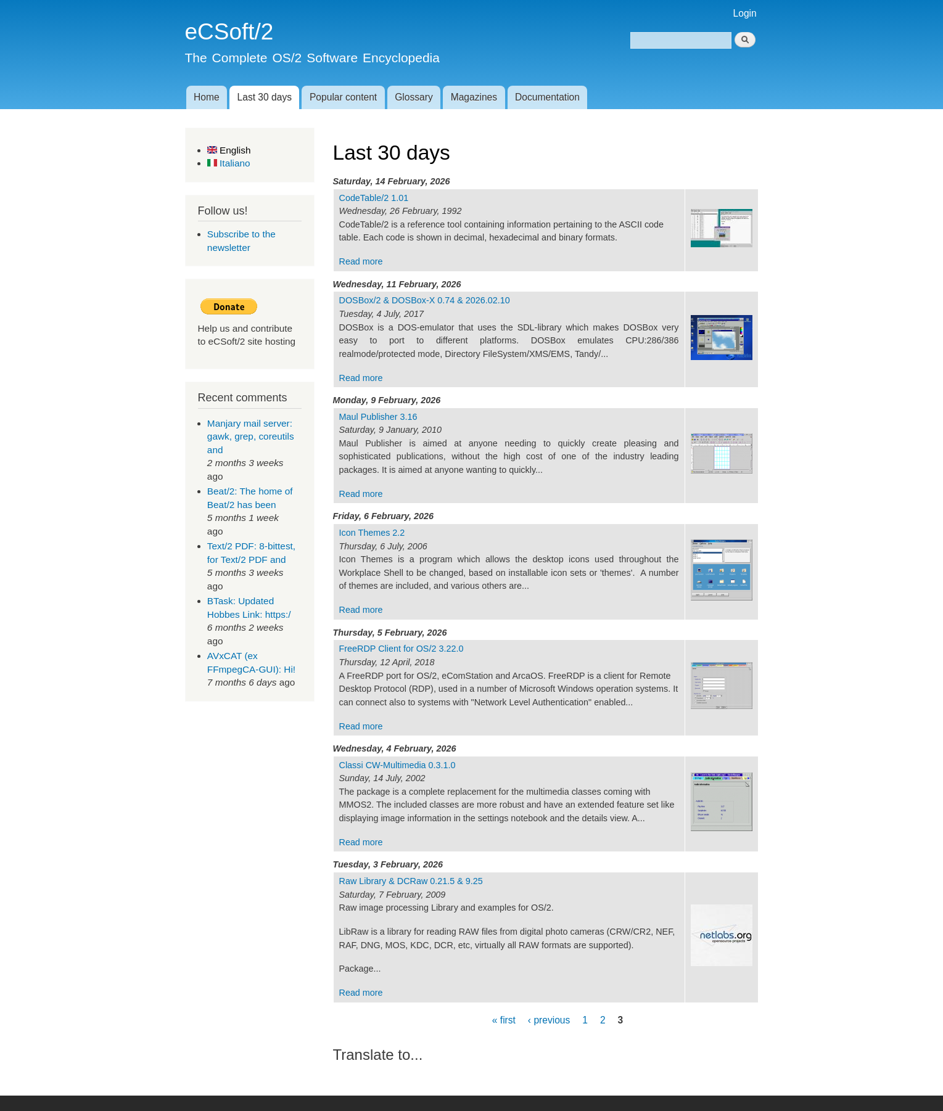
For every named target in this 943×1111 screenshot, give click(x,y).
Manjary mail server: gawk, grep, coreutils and (250, 436)
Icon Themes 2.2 (372, 533)
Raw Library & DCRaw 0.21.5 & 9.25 (411, 881)
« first (504, 1019)
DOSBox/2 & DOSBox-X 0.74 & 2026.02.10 (424, 300)
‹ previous (549, 1019)
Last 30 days (264, 97)
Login (745, 13)
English (229, 150)
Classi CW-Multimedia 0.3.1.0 (397, 765)
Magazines (474, 97)
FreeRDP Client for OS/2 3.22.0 (401, 649)
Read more (361, 261)
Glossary (414, 97)
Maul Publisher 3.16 (378, 417)
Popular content (343, 97)
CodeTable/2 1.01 (374, 198)
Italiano (228, 163)
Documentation (547, 97)
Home (207, 97)
